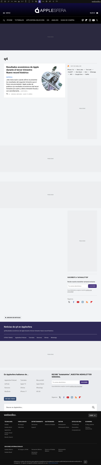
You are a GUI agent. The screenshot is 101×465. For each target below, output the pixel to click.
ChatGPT (70, 72)
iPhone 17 (23, 391)
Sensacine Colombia (34, 453)
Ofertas (46, 337)
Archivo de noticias (13, 317)
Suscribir (92, 286)
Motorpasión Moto (63, 427)
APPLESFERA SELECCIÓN (35, 20)
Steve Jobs (80, 69)
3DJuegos (21, 424)
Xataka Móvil (8, 427)
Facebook (73, 301)
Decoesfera (75, 427)
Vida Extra (21, 427)
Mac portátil (40, 380)
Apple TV (23, 384)
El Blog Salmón (89, 424)
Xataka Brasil (8, 452)
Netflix (87, 74)
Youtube (93, 20)
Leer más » (24, 91)
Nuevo (92, 13)
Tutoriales (31, 337)
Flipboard (86, 20)
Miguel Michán (16, 94)
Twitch (83, 20)
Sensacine (34, 424)
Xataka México (9, 449)
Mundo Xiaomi (9, 437)
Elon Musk (79, 72)
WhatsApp (54, 337)
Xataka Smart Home (8, 433)
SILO (86, 72)
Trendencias (75, 424)
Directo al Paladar (50, 424)
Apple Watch (40, 384)
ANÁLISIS (55, 20)
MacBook (7, 391)
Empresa (9, 77)
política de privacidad (76, 386)
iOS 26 (38, 391)
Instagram (90, 20)
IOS (48, 20)
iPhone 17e (70, 69)
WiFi (71, 74)
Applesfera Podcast (20, 337)
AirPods (7, 384)
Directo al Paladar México (50, 450)
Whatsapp (93, 72)
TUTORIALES (19, 20)
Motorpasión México (62, 450)
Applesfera (50, 10)
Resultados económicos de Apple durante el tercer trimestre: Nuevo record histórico (22, 70)
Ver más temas (10, 399)
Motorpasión (62, 424)
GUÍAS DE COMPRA (67, 20)
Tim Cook (88, 69)
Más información (53, 463)
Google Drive (78, 74)
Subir (91, 415)
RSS (87, 301)
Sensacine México (36, 449)
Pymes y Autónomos (88, 428)
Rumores (39, 337)
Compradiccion (76, 430)
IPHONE (9, 20)
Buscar (93, 407)
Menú (8, 13)
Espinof (33, 427)
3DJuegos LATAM (23, 449)
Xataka (6, 424)
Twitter (97, 20)
